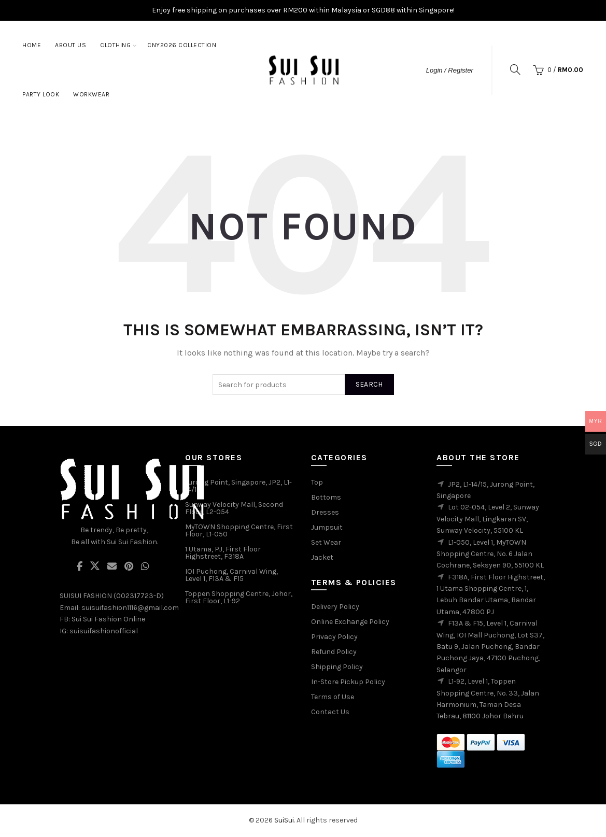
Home (31, 45)
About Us (70, 45)
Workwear (91, 94)
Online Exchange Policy (350, 621)
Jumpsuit (327, 527)
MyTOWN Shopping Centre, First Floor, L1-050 (239, 530)
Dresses (325, 512)
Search (369, 384)
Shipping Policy (337, 666)
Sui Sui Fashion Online (108, 619)
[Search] (515, 69)
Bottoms (326, 497)
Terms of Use (332, 696)
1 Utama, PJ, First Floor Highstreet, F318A (223, 553)
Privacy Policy (334, 636)
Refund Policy (334, 651)
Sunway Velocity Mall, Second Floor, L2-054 (234, 508)
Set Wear (326, 542)
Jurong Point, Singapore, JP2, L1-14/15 (238, 486)
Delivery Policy (335, 606)
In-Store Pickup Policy (348, 681)
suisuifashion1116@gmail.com (130, 607)
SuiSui (284, 820)
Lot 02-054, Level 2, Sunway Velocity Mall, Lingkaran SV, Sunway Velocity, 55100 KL (487, 519)
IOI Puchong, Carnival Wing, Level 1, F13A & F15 (231, 575)
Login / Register (449, 70)
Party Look (40, 94)
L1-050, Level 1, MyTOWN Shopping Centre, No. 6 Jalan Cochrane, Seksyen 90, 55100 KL (490, 554)
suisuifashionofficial (103, 631)
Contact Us (330, 711)
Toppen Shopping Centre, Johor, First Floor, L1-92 (238, 597)
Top (317, 482)
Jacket (322, 557)
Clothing (115, 45)
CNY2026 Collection (181, 45)
